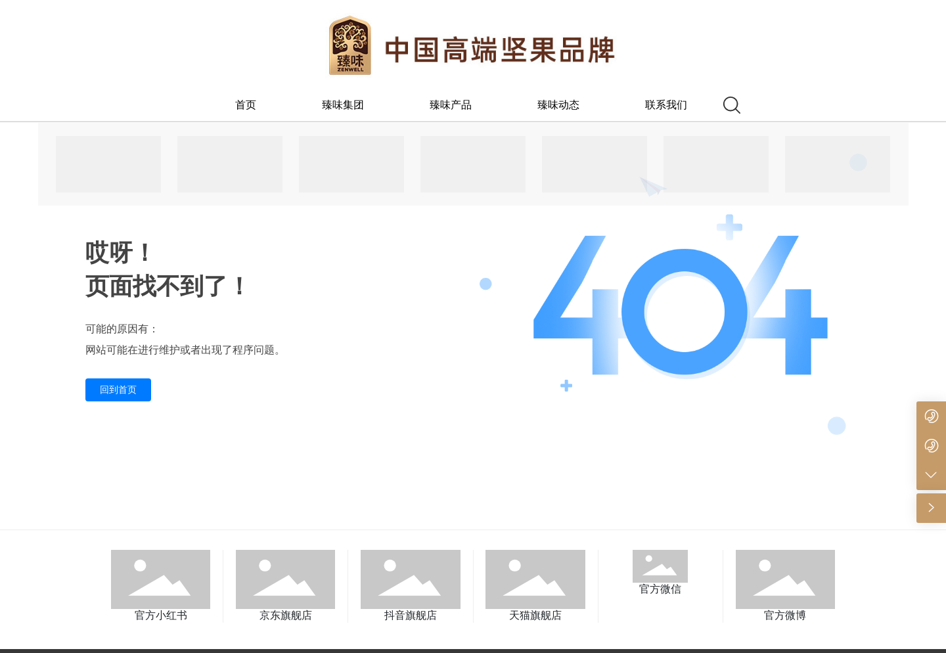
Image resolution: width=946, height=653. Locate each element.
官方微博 (785, 615)
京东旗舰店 (285, 615)
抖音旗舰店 (410, 615)
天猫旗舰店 (535, 615)
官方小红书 (161, 615)
